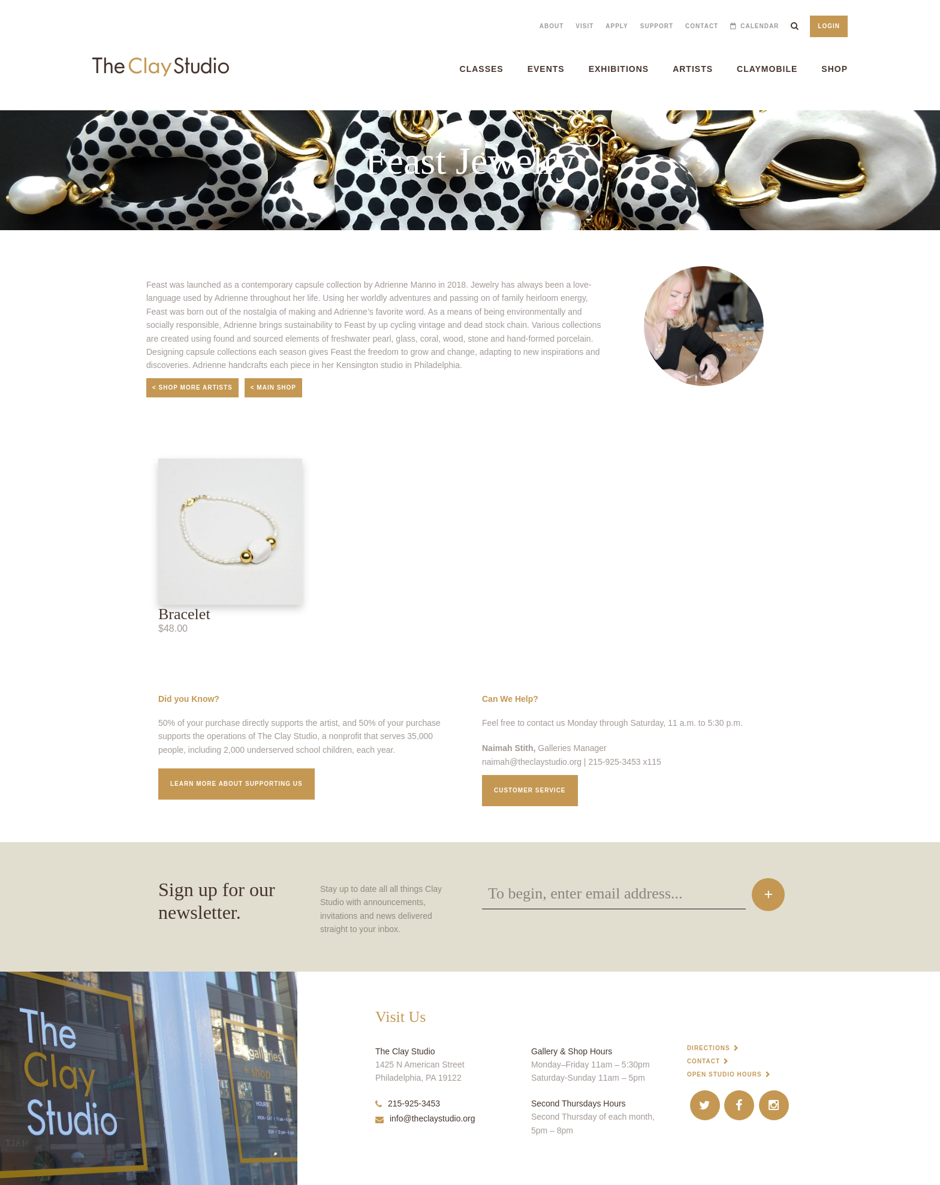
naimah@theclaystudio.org (532, 762)
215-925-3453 (407, 1103)
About (552, 26)
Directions (708, 1048)
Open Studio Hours (724, 1074)
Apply (616, 26)
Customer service (530, 790)
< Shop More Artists (192, 387)
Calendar (759, 26)
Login (829, 26)
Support (656, 26)
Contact (701, 26)
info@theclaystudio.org (425, 1118)
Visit (584, 26)
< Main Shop (273, 387)
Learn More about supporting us (236, 783)
